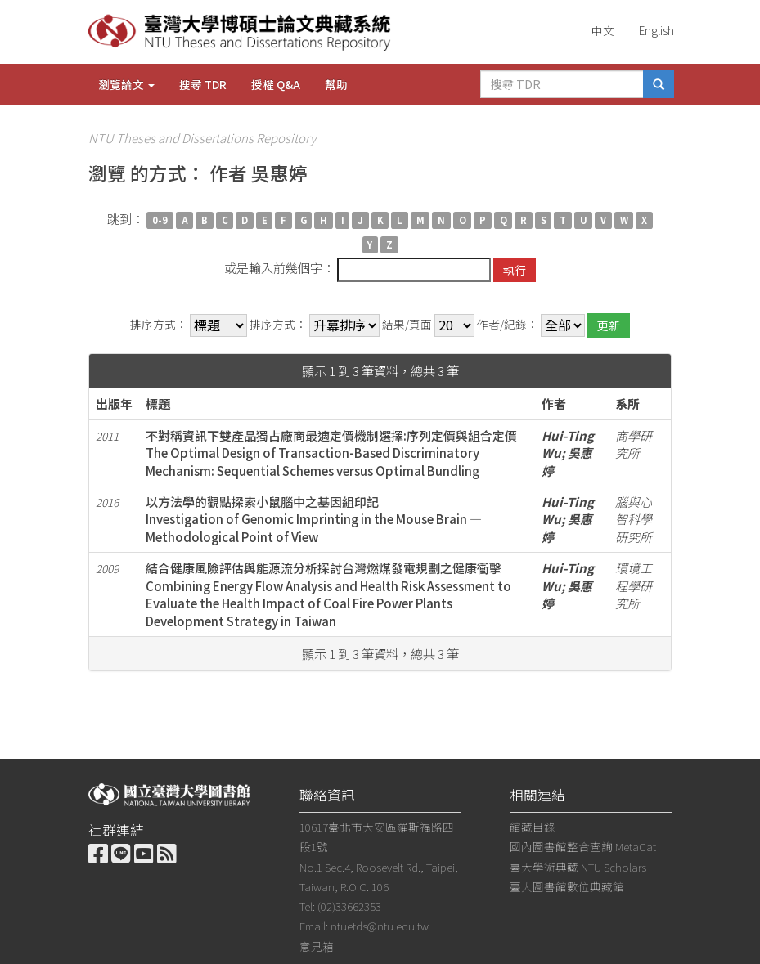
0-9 (160, 219)
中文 (602, 30)
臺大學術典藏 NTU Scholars (578, 867)
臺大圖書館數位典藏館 (567, 886)
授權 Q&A (275, 84)
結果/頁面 (407, 324)
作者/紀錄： (507, 324)
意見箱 (316, 946)
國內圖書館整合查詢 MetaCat (583, 846)
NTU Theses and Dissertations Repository (202, 137)
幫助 (336, 84)
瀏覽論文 (126, 84)
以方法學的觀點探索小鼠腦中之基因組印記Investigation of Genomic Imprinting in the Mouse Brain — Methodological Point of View (314, 519)
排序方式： (158, 324)
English (656, 30)
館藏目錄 (532, 826)
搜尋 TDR (203, 84)
